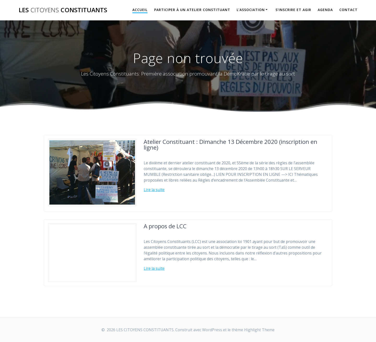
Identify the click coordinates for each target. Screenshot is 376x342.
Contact (348, 9)
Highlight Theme (259, 329)
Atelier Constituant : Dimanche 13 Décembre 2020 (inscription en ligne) (230, 144)
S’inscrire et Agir (293, 9)
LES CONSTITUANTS (63, 10)
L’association (251, 9)
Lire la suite (154, 189)
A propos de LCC (165, 226)
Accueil (139, 9)
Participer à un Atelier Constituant (192, 9)
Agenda (325, 9)
